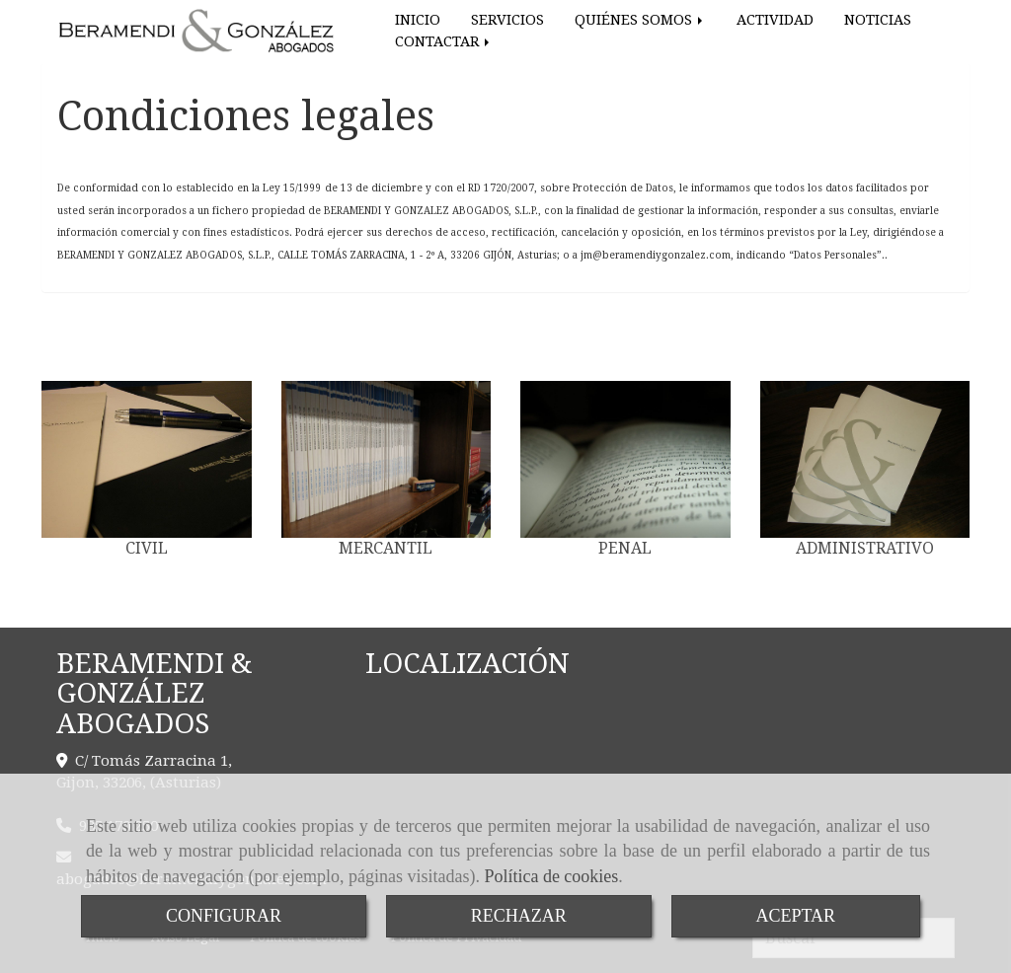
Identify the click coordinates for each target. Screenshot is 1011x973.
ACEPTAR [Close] (796, 916)
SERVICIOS (507, 20)
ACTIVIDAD (775, 20)
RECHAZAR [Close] (519, 916)
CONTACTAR (444, 41)
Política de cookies (551, 876)
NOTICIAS (877, 20)
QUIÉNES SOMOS (640, 20)
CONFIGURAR (223, 916)
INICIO (417, 20)
